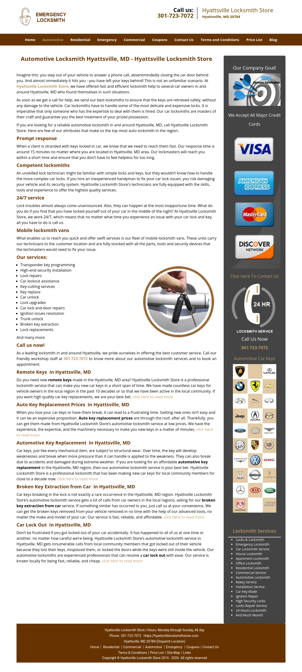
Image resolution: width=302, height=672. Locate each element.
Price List (254, 39)
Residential (80, 39)
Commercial (134, 39)
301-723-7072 (175, 15)
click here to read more (153, 396)
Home (30, 39)
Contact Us (183, 39)
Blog (273, 39)
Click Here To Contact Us (254, 276)
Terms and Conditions (220, 39)
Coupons (159, 39)
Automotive (52, 39)
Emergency (107, 39)
